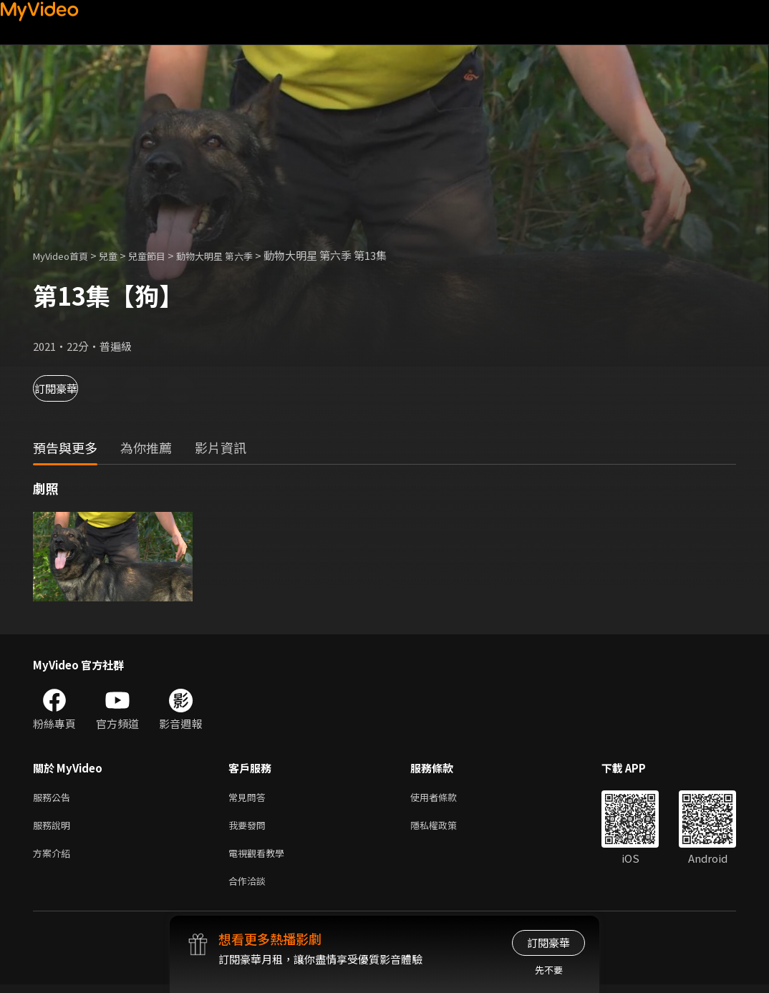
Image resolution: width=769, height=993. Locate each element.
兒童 (119, 255)
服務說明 (54, 827)
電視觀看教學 (260, 858)
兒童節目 (162, 255)
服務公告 (54, 797)
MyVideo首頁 (65, 255)
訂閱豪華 (72, 388)
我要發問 (249, 827)
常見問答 (249, 797)
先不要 (549, 970)
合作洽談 (249, 888)
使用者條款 (446, 797)
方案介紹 (54, 858)
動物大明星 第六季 (239, 255)
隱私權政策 (446, 827)
